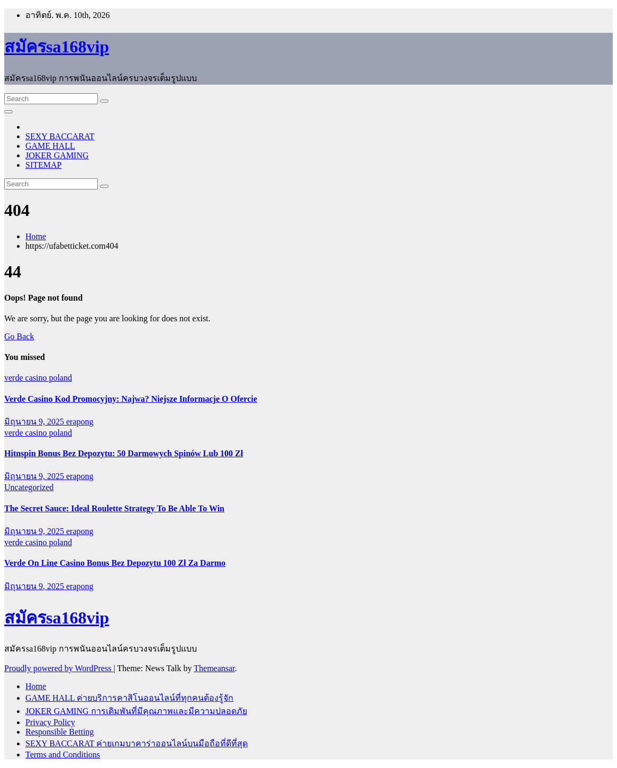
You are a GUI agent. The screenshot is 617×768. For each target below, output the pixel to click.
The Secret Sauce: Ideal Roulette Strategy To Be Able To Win (114, 508)
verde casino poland (38, 377)
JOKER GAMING (57, 155)
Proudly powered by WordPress (58, 668)
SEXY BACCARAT (60, 136)
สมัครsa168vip (56, 46)
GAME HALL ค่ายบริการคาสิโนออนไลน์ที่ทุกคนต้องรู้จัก (129, 697)
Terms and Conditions (62, 754)
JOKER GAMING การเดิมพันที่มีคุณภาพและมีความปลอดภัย (136, 711)
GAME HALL (50, 145)
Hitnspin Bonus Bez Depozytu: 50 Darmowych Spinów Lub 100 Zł (123, 453)
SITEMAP (43, 164)
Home (35, 236)
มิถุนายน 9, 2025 (35, 421)
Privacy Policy (50, 722)
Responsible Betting (59, 731)
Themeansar (214, 668)
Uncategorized (28, 487)
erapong (80, 421)
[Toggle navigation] (8, 111)
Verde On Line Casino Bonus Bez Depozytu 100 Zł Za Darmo (114, 562)
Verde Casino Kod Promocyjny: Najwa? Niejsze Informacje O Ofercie (130, 398)
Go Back (19, 336)
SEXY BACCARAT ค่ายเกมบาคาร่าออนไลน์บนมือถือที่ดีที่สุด (136, 743)
